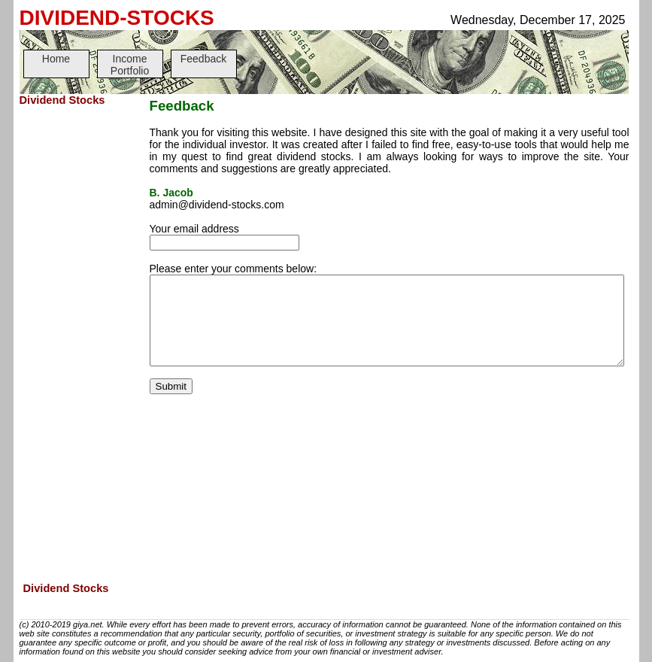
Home (56, 59)
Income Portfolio (130, 65)
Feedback (203, 59)
